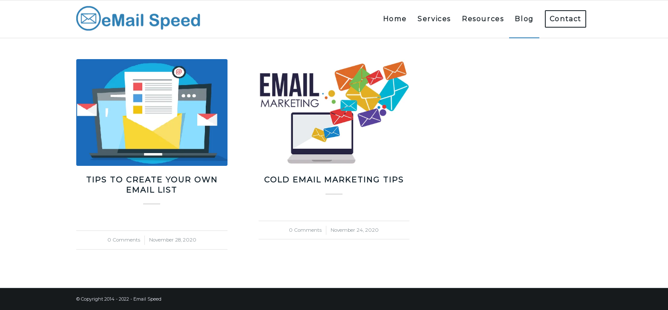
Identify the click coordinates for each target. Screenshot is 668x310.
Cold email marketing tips (334, 180)
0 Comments (123, 240)
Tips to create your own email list (152, 185)
